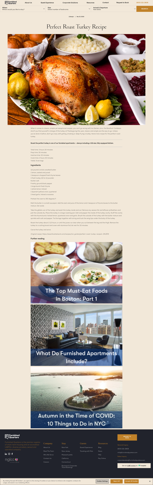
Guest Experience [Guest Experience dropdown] (47, 3)
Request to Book (122, 3)
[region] (76, 481)
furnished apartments (67, 143)
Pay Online (102, 458)
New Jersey (66, 451)
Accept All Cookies (131, 481)
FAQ (99, 455)
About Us (46, 447)
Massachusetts (67, 455)
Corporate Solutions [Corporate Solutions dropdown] (70, 3)
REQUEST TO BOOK (127, 437)
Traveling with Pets (86, 451)
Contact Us (47, 458)
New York (65, 447)
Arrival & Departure (100, 8)
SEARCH (144, 9)
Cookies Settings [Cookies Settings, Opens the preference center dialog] (102, 481)
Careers (46, 462)
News (100, 451)
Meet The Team (48, 451)
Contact (105, 3)
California (65, 458)
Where (4, 8)
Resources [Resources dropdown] (90, 3)
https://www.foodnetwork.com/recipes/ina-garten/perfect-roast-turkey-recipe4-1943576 (75, 234)
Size (49, 8)
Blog (99, 447)
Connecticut (66, 462)
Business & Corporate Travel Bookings (69, 466)
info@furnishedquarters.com (127, 452)
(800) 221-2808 (142, 3)
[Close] (150, 481)
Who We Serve (48, 455)
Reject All (116, 481)
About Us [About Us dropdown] (28, 3)
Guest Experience (86, 447)
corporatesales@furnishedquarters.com (131, 460)
